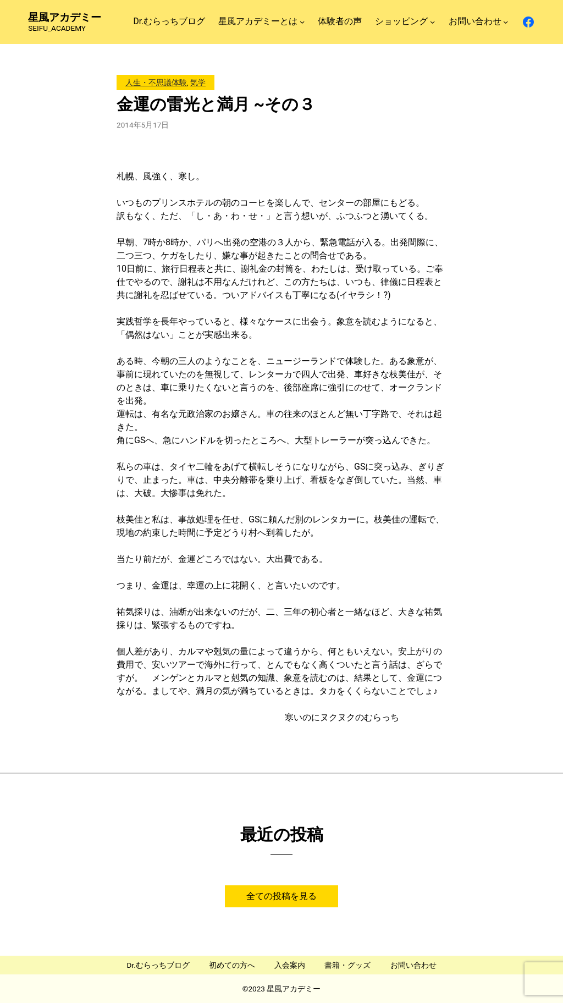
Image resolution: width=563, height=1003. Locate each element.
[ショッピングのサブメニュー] (432, 21)
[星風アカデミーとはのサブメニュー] (302, 21)
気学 (198, 82)
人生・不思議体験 (156, 82)
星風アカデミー (64, 17)
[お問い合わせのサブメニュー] (505, 21)
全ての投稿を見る (281, 896)
